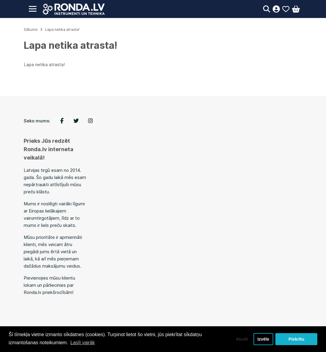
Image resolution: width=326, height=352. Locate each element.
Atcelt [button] (242, 339)
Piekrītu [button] (296, 339)
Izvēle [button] (263, 339)
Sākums (31, 29)
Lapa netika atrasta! (62, 29)
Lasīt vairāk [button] (82, 342)
